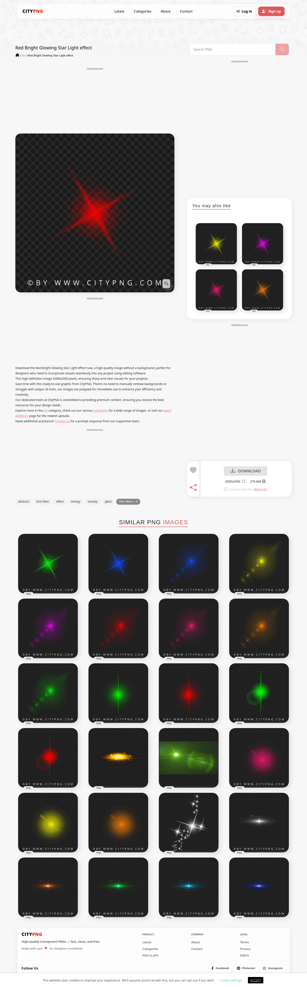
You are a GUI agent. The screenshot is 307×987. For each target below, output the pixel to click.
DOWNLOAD (245, 471)
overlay (93, 501)
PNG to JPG (150, 955)
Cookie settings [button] (231, 980)
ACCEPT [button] (255, 980)
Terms (244, 942)
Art (46, 410)
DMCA (244, 955)
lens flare (42, 501)
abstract (23, 501)
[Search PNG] (232, 49)
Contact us (62, 421)
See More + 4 (128, 501)
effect (60, 501)
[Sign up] (271, 11)
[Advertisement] (94, 100)
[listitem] (220, 968)
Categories (142, 11)
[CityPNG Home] (32, 11)
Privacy (245, 949)
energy (75, 501)
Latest (119, 11)
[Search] (282, 49)
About (166, 11)
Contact (186, 11)
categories (100, 410)
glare (108, 501)
